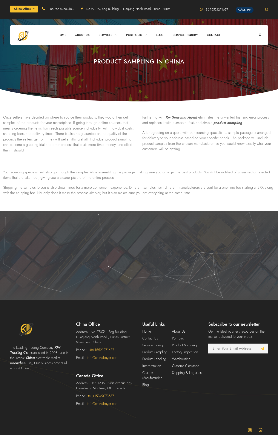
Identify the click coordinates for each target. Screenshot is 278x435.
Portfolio (134, 35)
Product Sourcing (184, 345)
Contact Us (150, 338)
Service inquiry (185, 35)
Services (105, 35)
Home (61, 35)
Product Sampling (154, 352)
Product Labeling (154, 359)
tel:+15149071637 (101, 396)
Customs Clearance (185, 366)
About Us (82, 35)
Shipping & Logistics (186, 372)
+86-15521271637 (216, 9)
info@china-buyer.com (102, 357)
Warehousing (181, 359)
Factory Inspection (185, 352)
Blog (160, 35)
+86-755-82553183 (61, 9)
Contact (214, 35)
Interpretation (151, 366)
